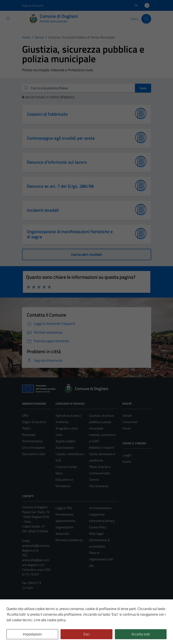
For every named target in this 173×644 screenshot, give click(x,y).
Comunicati (129, 421)
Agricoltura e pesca (68, 415)
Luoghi (126, 455)
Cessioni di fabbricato (47, 114)
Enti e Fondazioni (33, 447)
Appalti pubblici (66, 441)
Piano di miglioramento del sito (101, 559)
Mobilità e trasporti (101, 447)
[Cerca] (146, 19)
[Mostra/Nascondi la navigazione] (8, 18)
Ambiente (62, 421)
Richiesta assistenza (69, 540)
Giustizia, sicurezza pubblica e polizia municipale (101, 422)
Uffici (25, 415)
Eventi (126, 461)
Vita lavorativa (98, 486)
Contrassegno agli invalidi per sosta (61, 138)
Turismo (94, 479)
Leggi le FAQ (64, 508)
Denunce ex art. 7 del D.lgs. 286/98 (60, 186)
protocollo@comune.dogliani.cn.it (36, 548)
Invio (143, 88)
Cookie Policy (97, 527)
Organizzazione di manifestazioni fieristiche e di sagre (70, 234)
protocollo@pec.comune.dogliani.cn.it (35, 562)
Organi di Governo (34, 421)
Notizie (127, 415)
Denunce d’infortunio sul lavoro (57, 162)
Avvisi (126, 428)
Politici (26, 428)
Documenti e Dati (33, 453)
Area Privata (30, 607)
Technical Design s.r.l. (49, 632)
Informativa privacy (102, 520)
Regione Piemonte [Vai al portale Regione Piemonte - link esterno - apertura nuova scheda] (32, 5)
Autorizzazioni (65, 447)
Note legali (96, 533)
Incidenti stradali (43, 210)
